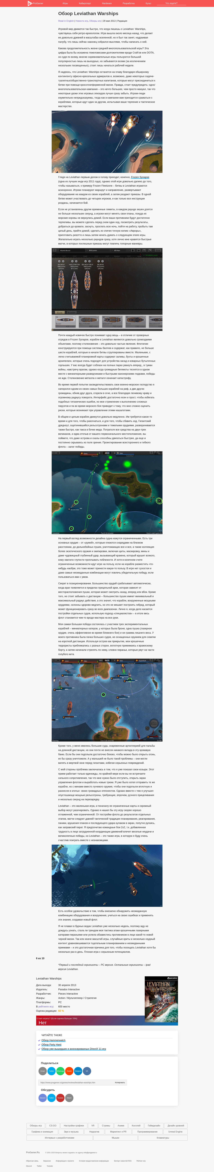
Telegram (78, 1071)
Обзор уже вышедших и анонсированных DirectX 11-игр (74, 1048)
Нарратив (94, 1132)
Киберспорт (85, 3)
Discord (42, 1098)
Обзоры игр (95, 21)
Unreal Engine (175, 1132)
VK (87, 1071)
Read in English (66, 21)
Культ (148, 3)
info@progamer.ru (90, 1153)
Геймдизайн (154, 1125)
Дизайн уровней (176, 1125)
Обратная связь (32, 1161)
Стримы (106, 1125)
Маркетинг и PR (118, 1132)
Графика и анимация (42, 1132)
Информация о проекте (65, 1161)
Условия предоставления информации (94, 1161)
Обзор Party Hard (51, 1044)
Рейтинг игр (141, 1161)
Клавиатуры (163, 1138)
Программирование (147, 1132)
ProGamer (35, 3)
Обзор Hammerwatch (54, 1040)
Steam (69, 1098)
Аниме (121, 1125)
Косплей (136, 1125)
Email (42, 1071)
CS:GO (52, 1125)
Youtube (60, 1098)
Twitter (51, 1071)
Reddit (69, 1071)
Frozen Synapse (140, 177)
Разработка (128, 3)
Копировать (120, 1082)
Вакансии (47, 1161)
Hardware (107, 3)
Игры (65, 3)
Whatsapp (60, 1071)
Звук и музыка (71, 1132)
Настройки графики (74, 1125)
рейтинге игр (46, 1006)
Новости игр (82, 21)
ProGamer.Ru (33, 1152)
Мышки (115, 1138)
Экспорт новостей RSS (122, 1161)
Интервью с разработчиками (59, 1138)
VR (92, 1125)
